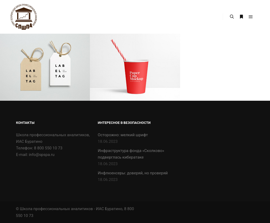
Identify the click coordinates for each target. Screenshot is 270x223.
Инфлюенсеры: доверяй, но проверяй (133, 173)
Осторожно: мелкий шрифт (123, 135)
